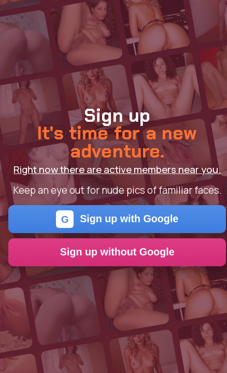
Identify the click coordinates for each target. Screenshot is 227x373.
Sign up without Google (117, 251)
